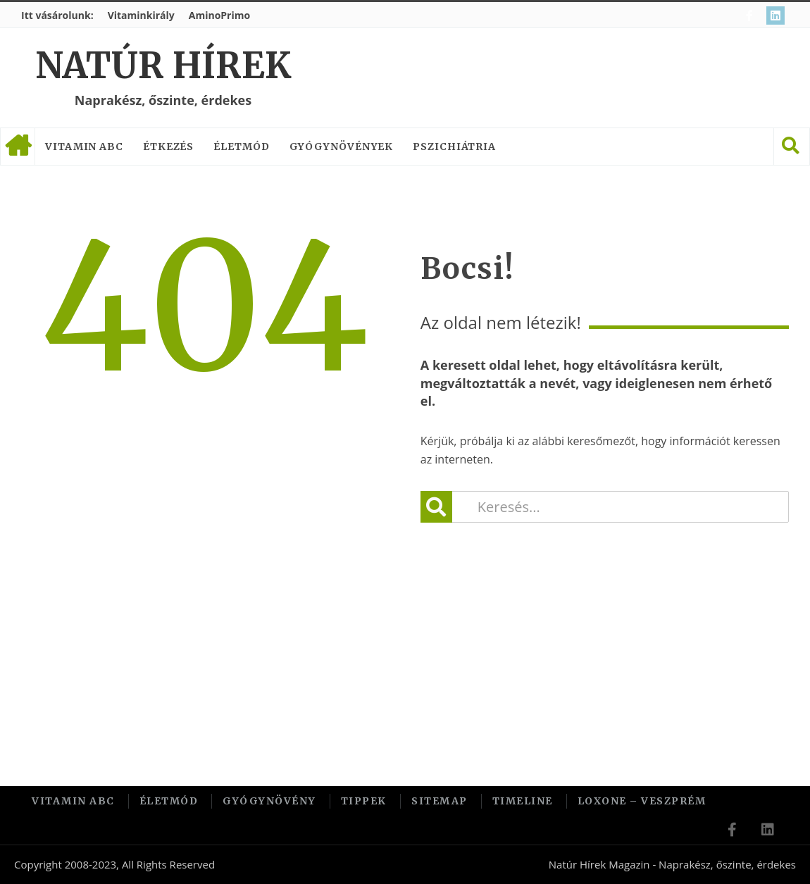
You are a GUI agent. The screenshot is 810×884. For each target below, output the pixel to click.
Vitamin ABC (84, 146)
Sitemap (439, 801)
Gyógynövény (269, 801)
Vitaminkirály (141, 15)
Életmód (241, 146)
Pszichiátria (454, 146)
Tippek (364, 801)
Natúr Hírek (163, 66)
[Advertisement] (405, 635)
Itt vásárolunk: (57, 15)
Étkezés (168, 146)
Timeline (522, 801)
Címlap (17, 146)
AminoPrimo (219, 15)
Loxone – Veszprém (642, 801)
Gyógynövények (341, 146)
